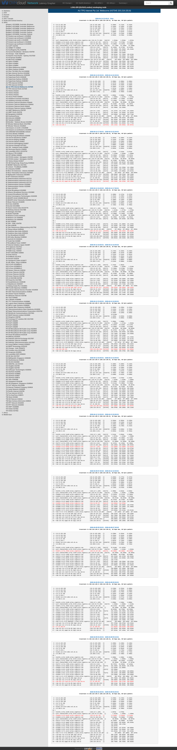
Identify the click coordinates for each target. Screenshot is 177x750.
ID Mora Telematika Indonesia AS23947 (19, 173)
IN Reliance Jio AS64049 (14, 219)
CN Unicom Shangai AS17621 (16, 145)
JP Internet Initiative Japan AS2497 (18, 245)
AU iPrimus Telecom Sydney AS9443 (18, 108)
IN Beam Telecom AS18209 (15, 202)
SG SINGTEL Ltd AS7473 (14, 364)
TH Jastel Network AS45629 (15, 389)
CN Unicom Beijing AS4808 (15, 139)
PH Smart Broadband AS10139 (16, 335)
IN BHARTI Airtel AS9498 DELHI (17, 198)
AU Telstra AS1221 (12, 91)
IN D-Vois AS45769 (12, 204)
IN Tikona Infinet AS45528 (15, 229)
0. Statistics (6, 11)
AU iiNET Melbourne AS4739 (16, 110)
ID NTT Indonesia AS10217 (15, 177)
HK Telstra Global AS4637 (15, 161)
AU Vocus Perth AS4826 (14, 97)
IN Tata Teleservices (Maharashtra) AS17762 (21, 227)
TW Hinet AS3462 (12, 397)
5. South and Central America (12, 20)
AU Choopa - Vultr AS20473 (15, 54)
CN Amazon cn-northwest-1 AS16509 (18, 130)
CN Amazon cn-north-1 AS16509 (17, 128)
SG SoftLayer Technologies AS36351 (18, 370)
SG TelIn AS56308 (12, 379)
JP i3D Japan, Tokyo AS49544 (16, 262)
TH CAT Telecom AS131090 (15, 385)
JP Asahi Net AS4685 (13, 241)
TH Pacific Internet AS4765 (15, 391)
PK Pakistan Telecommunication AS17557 (20, 342)
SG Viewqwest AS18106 (14, 381)
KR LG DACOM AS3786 (14, 278)
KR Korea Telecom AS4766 (15, 272)
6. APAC (5, 22)
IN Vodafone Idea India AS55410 (17, 231)
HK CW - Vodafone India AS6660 (17, 147)
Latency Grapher (41, 3)
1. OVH (4, 13)
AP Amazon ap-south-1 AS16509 (17, 40)
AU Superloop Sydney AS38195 (17, 79)
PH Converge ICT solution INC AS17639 (19, 319)
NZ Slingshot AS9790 (13, 317)
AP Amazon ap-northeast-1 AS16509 (18, 36)
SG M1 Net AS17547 (13, 356)
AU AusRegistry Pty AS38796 (16, 50)
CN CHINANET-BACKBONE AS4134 (18, 132)
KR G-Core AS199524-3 (14, 268)
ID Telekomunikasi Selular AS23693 (18, 184)
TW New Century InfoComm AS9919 (18, 401)
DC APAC (99, 3)
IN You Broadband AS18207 (15, 235)
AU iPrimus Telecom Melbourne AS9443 (19, 104)
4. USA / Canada (7, 19)
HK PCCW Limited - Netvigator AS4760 (19, 157)
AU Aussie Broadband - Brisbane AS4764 (20, 52)
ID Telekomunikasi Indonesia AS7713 (18, 178)
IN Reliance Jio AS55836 (14, 218)
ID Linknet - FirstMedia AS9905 (16, 167)
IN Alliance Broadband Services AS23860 (20, 192)
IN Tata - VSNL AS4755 (13, 223)
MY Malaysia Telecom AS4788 (16, 296)
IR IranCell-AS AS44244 (14, 239)
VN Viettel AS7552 (12, 409)
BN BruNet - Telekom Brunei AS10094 (19, 122)
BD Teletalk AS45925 (13, 120)
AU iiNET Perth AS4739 (14, 112)
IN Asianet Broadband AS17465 (17, 194)
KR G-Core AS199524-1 (14, 264)
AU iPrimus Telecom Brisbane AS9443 (19, 102)
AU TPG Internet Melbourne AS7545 (20, 87)
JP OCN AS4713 (11, 255)
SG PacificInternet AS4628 (15, 360)
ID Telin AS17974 (11, 188)
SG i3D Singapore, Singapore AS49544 (19, 383)
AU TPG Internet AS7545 (14, 83)
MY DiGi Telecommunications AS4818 (19, 292)
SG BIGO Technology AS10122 (16, 346)
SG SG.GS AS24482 (13, 362)
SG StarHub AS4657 (13, 376)
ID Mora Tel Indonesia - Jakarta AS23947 (20, 171)
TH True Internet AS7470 (14, 393)
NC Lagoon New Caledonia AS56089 (18, 303)
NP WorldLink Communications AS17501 (20, 313)
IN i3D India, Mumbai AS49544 (16, 237)
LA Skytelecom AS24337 (14, 284)
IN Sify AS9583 (11, 221)
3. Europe (5, 17)
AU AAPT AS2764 (12, 46)
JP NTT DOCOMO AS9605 (15, 253)
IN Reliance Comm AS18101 (15, 216)
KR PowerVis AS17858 (13, 280)
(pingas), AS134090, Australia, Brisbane (19, 24)
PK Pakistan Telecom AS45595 (16, 340)
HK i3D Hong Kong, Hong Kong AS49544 (20, 163)
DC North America (83, 3)
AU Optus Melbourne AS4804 (16, 67)
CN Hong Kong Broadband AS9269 (18, 136)
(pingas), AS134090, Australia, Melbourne (20, 26)
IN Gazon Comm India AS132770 (17, 208)
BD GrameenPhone (12, 116)
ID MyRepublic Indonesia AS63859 (18, 175)
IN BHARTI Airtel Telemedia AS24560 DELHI (21, 200)
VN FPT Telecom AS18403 (15, 403)
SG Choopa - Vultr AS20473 (15, 348)
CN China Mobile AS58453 (15, 134)
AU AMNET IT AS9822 (13, 48)
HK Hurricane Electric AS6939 (16, 149)
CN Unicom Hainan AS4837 (15, 141)
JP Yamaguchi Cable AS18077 (16, 260)
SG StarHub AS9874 (13, 377)
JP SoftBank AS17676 (13, 257)
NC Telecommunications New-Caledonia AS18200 (23, 309)
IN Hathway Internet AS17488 (16, 210)
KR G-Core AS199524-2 (14, 266)
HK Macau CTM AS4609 (14, 153)
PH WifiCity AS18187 (13, 337)
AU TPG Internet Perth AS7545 (16, 89)
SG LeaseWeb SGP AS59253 (15, 354)
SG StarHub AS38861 (13, 374)
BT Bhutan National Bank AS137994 (18, 124)
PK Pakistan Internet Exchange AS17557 (20, 338)
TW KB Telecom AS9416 (14, 399)
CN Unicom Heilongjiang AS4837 (17, 143)
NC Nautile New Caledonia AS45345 (18, 307)
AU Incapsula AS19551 (14, 58)
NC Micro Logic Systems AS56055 (18, 305)
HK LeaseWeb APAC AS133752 (16, 151)
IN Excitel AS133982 (13, 206)
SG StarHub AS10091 (13, 372)
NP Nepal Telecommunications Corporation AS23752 (24, 311)
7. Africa (5, 413)
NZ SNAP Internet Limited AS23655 (18, 315)
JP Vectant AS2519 (12, 258)
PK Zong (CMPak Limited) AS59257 (18, 344)
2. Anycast (5, 15)
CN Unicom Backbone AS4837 (16, 138)
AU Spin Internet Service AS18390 (17, 73)
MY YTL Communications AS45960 (18, 301)
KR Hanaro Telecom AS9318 (15, 270)
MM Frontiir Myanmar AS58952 (16, 288)
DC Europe (67, 3)
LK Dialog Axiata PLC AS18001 (16, 286)
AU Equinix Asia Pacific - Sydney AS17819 (20, 56)
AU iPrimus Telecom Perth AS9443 (18, 106)
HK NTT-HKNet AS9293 (14, 155)
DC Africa (111, 3)
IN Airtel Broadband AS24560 (16, 190)
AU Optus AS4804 (12, 61)
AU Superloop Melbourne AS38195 (18, 75)
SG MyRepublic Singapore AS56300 (18, 358)
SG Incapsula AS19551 (14, 352)
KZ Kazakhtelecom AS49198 (15, 282)
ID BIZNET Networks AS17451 (16, 165)
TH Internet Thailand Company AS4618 (19, 387)
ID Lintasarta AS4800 (13, 169)
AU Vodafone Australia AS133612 (17, 98)
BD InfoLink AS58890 (13, 118)
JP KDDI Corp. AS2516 (13, 249)
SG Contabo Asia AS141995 (15, 350)
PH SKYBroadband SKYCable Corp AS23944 (21, 329)
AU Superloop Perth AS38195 (16, 77)
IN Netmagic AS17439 (13, 212)
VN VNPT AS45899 (12, 407)
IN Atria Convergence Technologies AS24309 (21, 196)
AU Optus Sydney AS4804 (15, 69)
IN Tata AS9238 (11, 225)
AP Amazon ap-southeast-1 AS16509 (18, 42)
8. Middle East (7, 415)
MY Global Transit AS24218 (15, 294)
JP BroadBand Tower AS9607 (16, 243)
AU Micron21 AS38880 (13, 59)
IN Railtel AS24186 (12, 214)
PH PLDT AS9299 (12, 321)
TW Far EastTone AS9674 (14, 395)
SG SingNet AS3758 (13, 366)
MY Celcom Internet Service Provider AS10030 (22, 290)
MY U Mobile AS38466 (13, 299)
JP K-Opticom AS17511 (14, 247)
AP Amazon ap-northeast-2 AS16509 (18, 38)
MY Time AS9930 (11, 297)
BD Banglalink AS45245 (14, 114)
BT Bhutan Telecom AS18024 (16, 126)
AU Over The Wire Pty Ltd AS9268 (17, 71)
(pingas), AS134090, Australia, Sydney (19, 32)
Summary (123, 3)
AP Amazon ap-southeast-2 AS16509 (18, 44)
